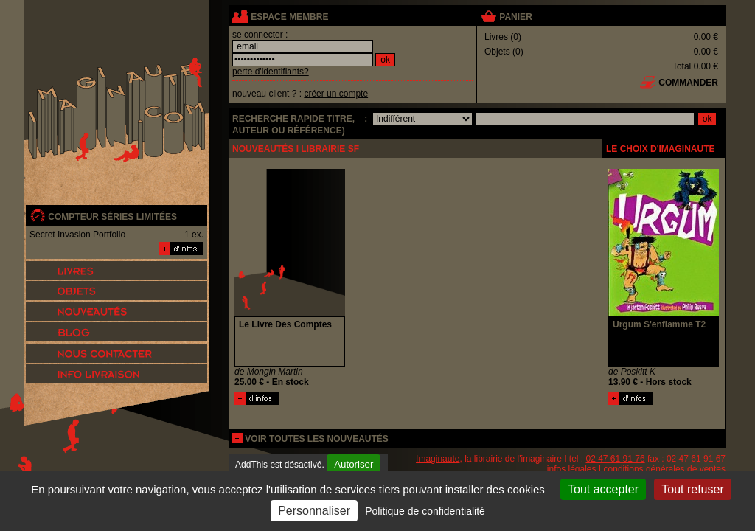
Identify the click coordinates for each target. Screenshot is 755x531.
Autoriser (353, 464)
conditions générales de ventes (665, 469)
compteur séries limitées (112, 217)
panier (515, 17)
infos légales (571, 469)
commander (688, 82)
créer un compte (336, 93)
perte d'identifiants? (270, 71)
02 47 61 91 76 (615, 459)
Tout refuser (692, 489)
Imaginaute (437, 459)
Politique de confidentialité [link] (425, 511)
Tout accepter (603, 489)
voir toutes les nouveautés (316, 439)
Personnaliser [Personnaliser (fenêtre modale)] (314, 510)
